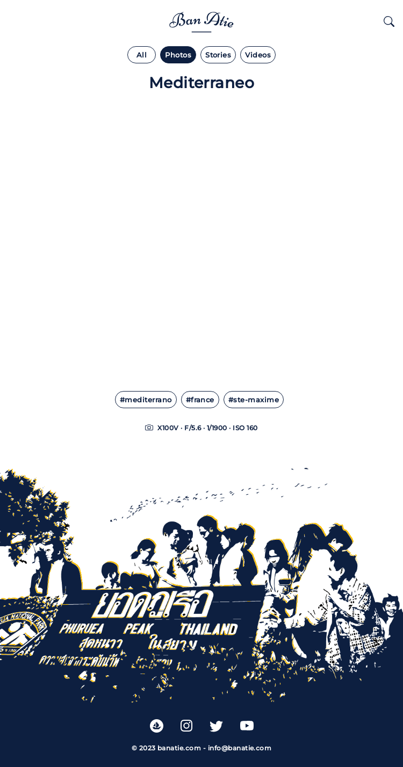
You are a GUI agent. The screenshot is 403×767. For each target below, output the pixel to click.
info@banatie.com (240, 748)
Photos (178, 55)
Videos (258, 55)
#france (200, 400)
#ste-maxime (253, 400)
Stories (218, 55)
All (141, 55)
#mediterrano (146, 400)
